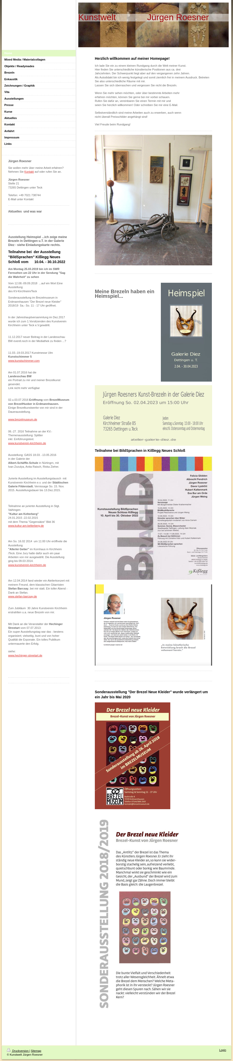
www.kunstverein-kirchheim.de (27, 443)
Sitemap (36, 1050)
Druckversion (18, 1050)
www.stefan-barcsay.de (22, 596)
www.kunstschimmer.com (24, 360)
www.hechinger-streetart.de (25, 655)
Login (222, 1050)
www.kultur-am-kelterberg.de (26, 525)
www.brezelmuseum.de (22, 419)
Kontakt (29, 171)
